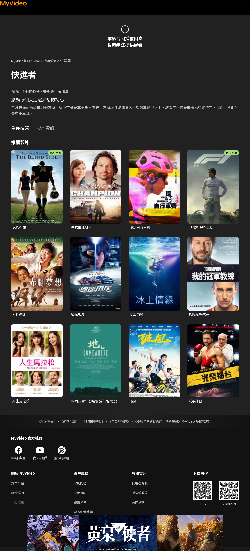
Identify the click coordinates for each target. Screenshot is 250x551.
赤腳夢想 (19, 314)
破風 (133, 401)
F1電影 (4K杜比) (201, 227)
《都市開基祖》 (92, 422)
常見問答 (81, 484)
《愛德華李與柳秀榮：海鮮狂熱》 (160, 422)
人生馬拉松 (21, 401)
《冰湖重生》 (42, 422)
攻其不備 (19, 227)
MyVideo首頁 (22, 60)
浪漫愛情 (55, 60)
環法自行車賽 (141, 227)
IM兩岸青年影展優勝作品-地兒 (94, 402)
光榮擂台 (195, 401)
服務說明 (18, 494)
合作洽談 (142, 505)
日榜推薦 (18, 505)
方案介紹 (18, 484)
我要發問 (81, 494)
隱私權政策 (144, 494)
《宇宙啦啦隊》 (120, 422)
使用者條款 (144, 484)
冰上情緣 (137, 314)
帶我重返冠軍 (82, 227)
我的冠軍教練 (199, 314)
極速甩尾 (78, 314)
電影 (40, 60)
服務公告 (81, 505)
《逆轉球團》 (66, 422)
